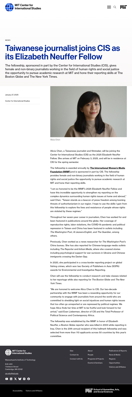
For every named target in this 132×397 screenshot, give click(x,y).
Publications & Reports (118, 351)
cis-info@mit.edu (11, 373)
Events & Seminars (95, 363)
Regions (112, 359)
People (90, 355)
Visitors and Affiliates (117, 367)
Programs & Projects (96, 359)
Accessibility (18, 391)
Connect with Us (76, 359)
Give (71, 351)
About (90, 351)
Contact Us (74, 355)
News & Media (114, 355)
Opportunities (114, 363)
